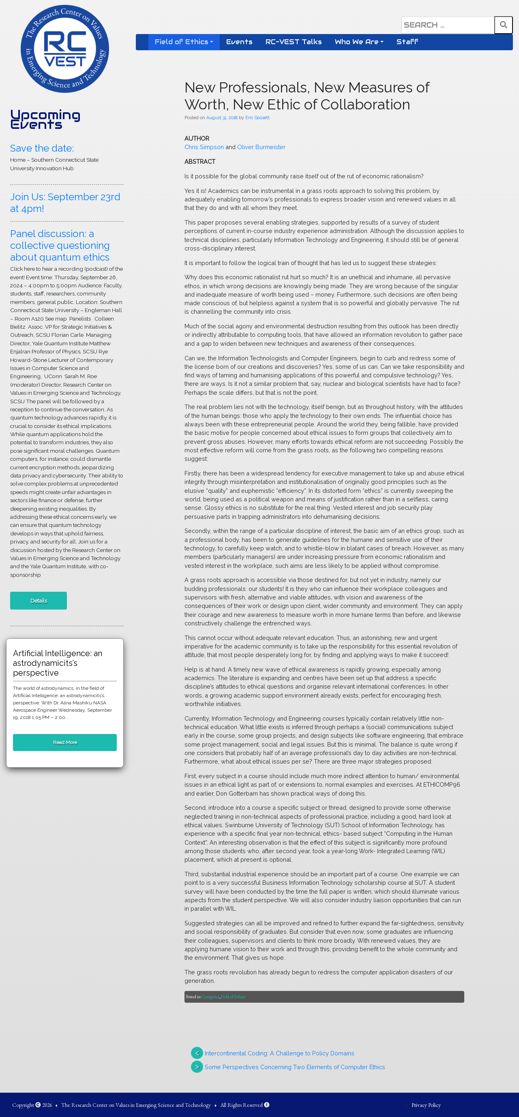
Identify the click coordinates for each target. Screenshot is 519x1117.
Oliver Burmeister (261, 146)
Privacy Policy (426, 1104)
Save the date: (42, 148)
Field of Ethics (181, 42)
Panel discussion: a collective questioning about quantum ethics (60, 245)
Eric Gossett (257, 117)
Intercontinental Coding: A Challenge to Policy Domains (279, 1053)
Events (239, 42)
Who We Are (357, 42)
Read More (65, 742)
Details (38, 600)
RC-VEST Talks (294, 42)
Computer (210, 996)
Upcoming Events (45, 119)
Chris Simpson (204, 146)
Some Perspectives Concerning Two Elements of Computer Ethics (295, 1067)
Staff (407, 42)
